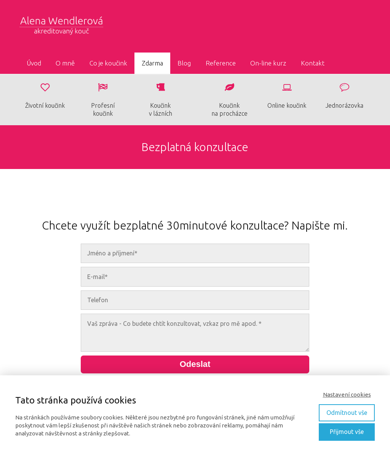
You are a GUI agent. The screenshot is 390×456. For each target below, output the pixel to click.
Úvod (34, 63)
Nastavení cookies (347, 394)
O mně (65, 63)
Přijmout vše (347, 431)
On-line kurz (268, 63)
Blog (184, 63)
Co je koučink (108, 63)
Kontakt (312, 63)
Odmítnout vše (346, 412)
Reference (221, 63)
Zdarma (152, 63)
